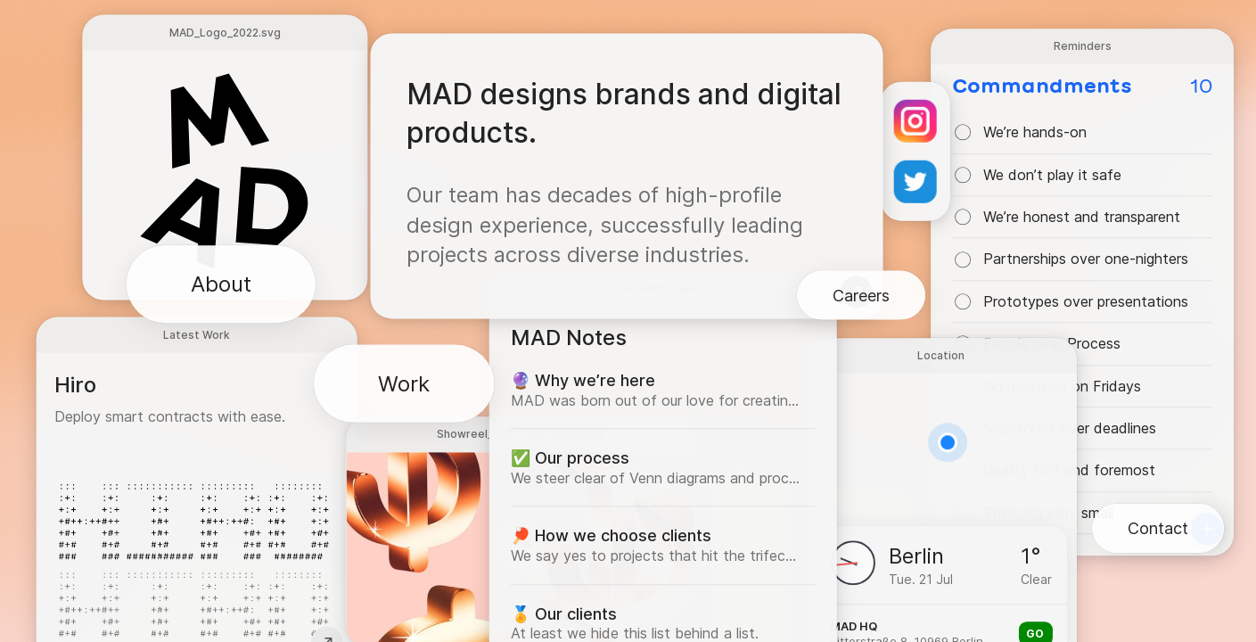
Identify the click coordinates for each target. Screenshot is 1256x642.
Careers (861, 295)
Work (404, 383)
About (221, 284)
